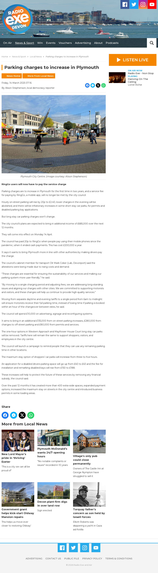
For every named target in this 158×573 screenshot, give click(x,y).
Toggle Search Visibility (151, 43)
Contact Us (53, 558)
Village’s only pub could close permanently (89, 447)
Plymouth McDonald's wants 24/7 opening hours (53, 444)
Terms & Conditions (118, 558)
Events (50, 42)
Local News (36, 56)
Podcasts (112, 42)
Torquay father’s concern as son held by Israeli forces (89, 500)
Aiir (90, 565)
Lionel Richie (135, 84)
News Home (13, 76)
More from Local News (41, 76)
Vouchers (65, 42)
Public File (71, 558)
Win (40, 42)
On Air (7, 42)
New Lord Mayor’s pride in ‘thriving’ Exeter (18, 446)
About (98, 42)
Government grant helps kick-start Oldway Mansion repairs (18, 500)
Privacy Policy (92, 558)
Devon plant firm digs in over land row (53, 494)
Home (5, 56)
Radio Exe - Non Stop (141, 73)
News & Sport (24, 42)
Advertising (83, 42)
